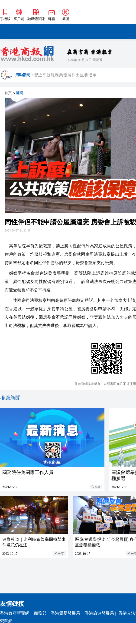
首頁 (8, 93)
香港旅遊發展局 (99, 613)
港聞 (19, 93)
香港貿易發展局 (65, 613)
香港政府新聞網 (14, 613)
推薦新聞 (10, 398)
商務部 (40, 613)
